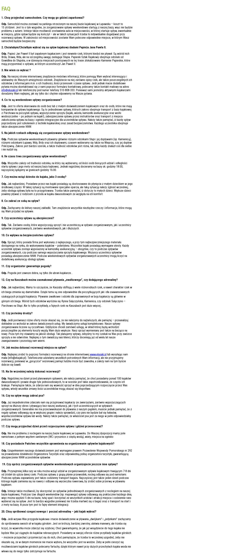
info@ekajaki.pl (9, 90)
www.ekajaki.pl (98, 354)
